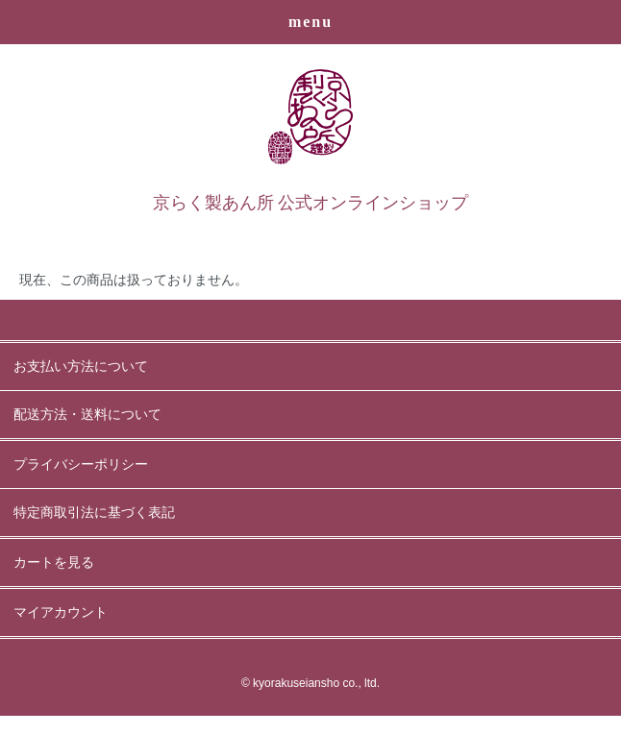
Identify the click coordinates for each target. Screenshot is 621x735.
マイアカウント (60, 612)
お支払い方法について (80, 366)
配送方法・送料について (87, 414)
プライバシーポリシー (80, 464)
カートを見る (53, 562)
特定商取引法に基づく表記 (94, 512)
